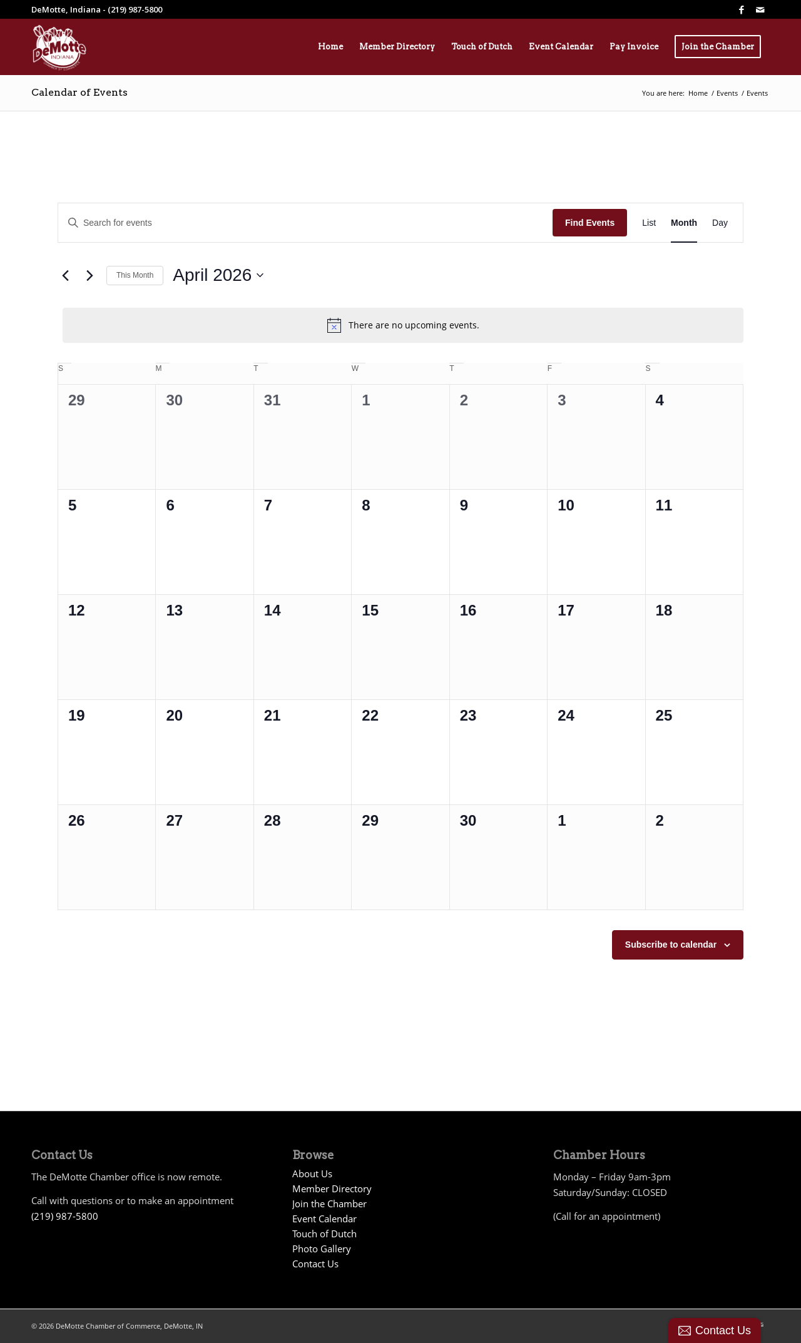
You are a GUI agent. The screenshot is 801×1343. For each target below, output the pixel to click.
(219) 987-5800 (64, 1216)
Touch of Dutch (324, 1233)
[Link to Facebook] (741, 9)
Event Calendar (324, 1218)
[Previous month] (65, 275)
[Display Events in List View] (649, 223)
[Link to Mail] (760, 9)
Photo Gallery (321, 1248)
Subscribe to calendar (671, 945)
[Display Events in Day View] (720, 223)
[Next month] (89, 275)
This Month (134, 275)
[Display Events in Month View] (684, 223)
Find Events (590, 223)
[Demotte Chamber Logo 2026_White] (59, 46)
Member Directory (332, 1188)
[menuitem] (330, 46)
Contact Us (315, 1263)
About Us (312, 1173)
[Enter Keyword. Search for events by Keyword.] (305, 223)
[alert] (403, 325)
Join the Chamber (329, 1203)
